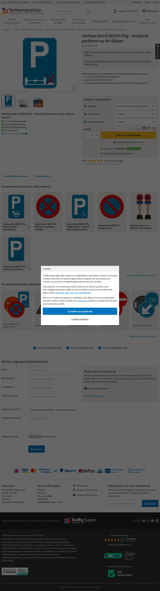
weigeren (82, 300)
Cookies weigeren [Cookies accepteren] (80, 319)
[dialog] (80, 295)
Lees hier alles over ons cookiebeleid (73, 292)
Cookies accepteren (80, 311)
